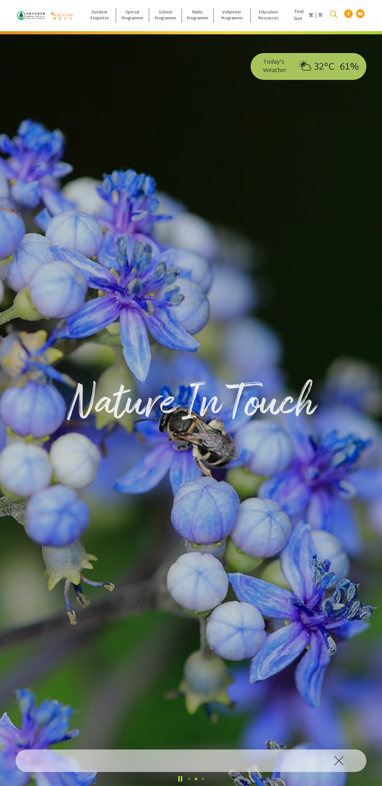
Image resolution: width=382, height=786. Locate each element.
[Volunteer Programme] (232, 15)
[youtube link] (360, 15)
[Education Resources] (268, 15)
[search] (334, 15)
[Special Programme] (132, 15)
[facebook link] (348, 15)
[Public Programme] (197, 15)
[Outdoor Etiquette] (99, 15)
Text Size (299, 15)
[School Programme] (165, 15)
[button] (189, 779)
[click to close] (340, 760)
